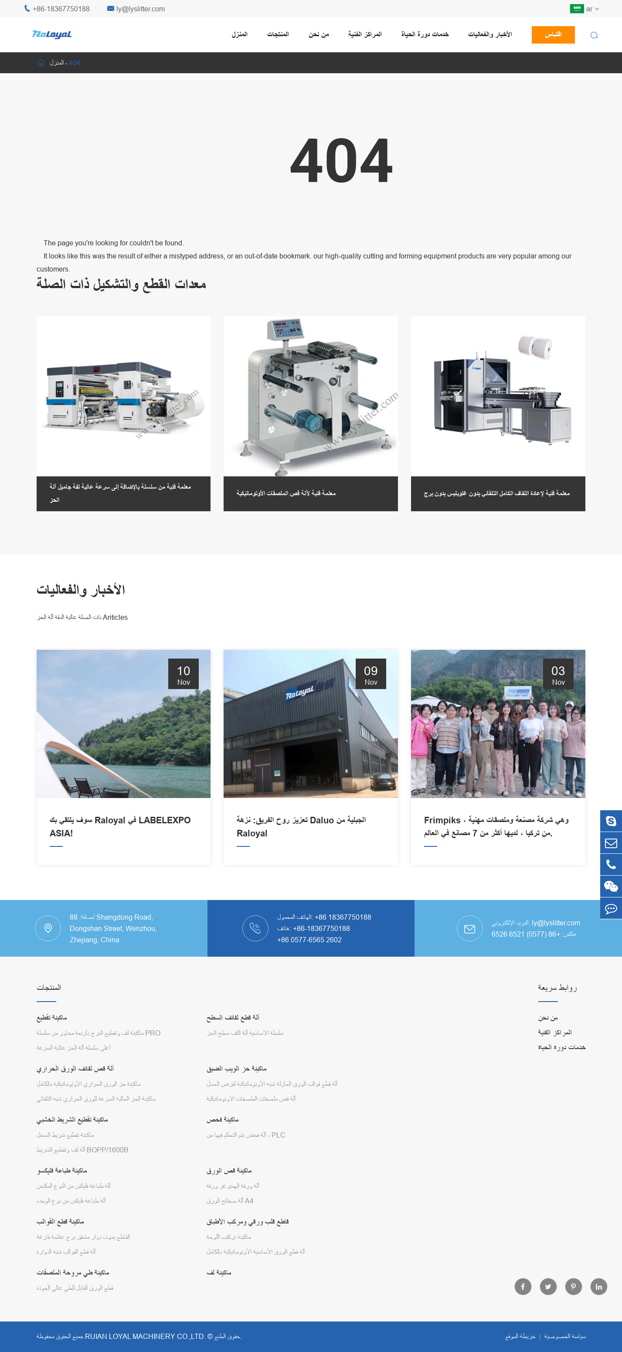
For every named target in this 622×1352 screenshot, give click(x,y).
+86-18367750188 (57, 9)
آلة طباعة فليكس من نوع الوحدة (71, 1201)
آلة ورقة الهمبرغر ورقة (233, 1186)
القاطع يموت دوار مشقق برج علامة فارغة (83, 1237)
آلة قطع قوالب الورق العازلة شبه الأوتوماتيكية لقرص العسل (272, 1084)
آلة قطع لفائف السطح (233, 1017)
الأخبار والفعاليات (490, 34)
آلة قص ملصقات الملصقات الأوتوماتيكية (251, 1099)
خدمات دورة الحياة (425, 34)
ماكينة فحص (222, 1119)
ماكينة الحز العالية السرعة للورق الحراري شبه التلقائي (96, 1099)
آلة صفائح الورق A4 (230, 1201)
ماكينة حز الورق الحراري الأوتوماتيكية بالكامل (88, 1084)
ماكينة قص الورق (229, 1170)
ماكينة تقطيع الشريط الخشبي (72, 1119)
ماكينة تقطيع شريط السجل (65, 1135)
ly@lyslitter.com (136, 9)
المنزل (240, 34)
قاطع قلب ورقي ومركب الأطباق (248, 1221)
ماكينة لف (219, 1272)
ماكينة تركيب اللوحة (229, 1237)
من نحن (319, 34)
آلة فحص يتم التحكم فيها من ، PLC (246, 1135)
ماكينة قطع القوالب (60, 1221)
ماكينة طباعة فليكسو (62, 1170)
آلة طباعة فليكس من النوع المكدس (73, 1186)
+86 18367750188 (343, 917)
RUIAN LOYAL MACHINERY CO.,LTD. (145, 1336)
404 (74, 63)
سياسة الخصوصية (565, 1336)
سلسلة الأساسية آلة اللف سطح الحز (245, 1033)
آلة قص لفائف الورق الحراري (75, 1068)
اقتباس (553, 34)
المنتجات (278, 34)
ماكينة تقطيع (52, 1017)
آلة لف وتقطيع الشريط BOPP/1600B (83, 1150)
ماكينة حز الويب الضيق (236, 1068)
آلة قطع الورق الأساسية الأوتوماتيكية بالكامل (256, 1252)
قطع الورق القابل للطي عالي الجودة (75, 1288)
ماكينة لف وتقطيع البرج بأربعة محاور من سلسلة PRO (98, 1033)
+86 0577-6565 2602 (309, 940)
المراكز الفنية (365, 34)
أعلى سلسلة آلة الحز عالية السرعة (73, 1048)
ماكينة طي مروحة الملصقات (73, 1272)
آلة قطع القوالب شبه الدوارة (66, 1252)
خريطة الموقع (520, 1336)
